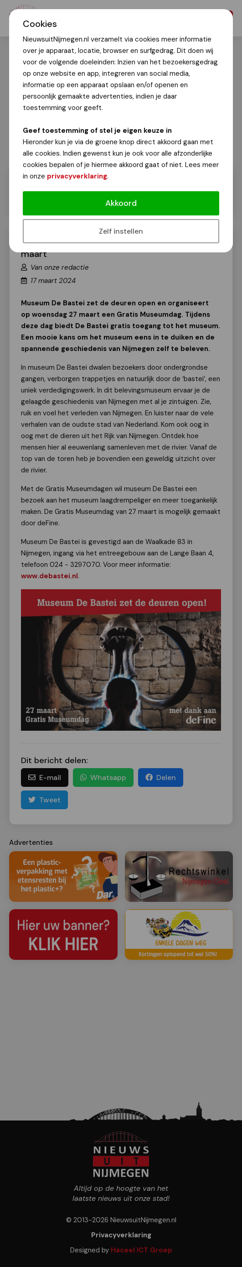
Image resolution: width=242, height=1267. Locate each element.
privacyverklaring (77, 176)
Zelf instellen (121, 231)
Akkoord (121, 203)
